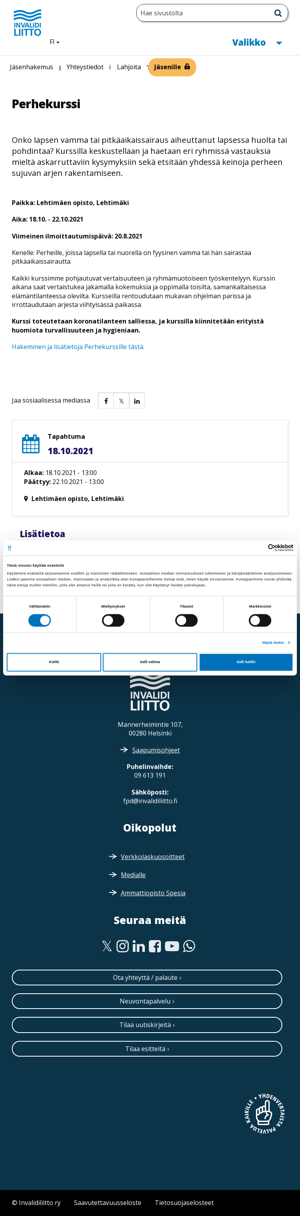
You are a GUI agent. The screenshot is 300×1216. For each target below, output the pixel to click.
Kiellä (54, 662)
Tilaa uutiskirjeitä (145, 1024)
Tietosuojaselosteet (184, 1202)
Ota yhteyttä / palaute (145, 977)
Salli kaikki (246, 662)
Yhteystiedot (85, 67)
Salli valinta (150, 662)
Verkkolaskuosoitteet (153, 856)
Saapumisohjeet (156, 750)
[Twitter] (107, 946)
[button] (105, 400)
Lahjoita (129, 67)
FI (57, 41)
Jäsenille (167, 67)
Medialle (133, 874)
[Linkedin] (139, 946)
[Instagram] (123, 946)
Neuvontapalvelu (145, 1001)
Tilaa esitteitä (145, 1048)
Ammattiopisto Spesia (153, 893)
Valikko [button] (257, 41)
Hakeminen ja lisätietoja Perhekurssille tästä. (78, 346)
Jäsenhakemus (31, 67)
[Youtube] (172, 946)
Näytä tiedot (273, 643)
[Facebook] (155, 946)
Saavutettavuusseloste (107, 1202)
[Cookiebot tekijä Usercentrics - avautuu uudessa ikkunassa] (258, 548)
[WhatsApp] (189, 946)
